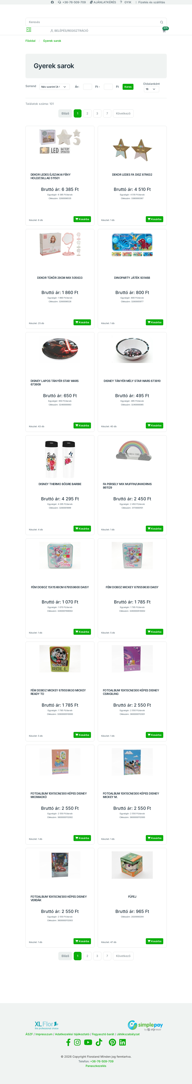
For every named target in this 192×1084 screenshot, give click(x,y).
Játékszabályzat (128, 1034)
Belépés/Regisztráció (69, 30)
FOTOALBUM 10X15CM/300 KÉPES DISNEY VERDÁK (59, 898)
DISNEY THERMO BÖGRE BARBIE (60, 484)
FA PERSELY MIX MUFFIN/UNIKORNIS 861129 (127, 485)
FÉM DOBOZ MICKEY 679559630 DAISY (132, 587)
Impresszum (44, 1034)
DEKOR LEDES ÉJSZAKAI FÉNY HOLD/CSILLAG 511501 (51, 176)
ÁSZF (29, 1034)
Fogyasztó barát (103, 1034)
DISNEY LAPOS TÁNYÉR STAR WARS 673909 (55, 382)
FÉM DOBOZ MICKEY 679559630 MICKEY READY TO (58, 692)
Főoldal (30, 40)
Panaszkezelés (96, 1066)
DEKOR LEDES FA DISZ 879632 (132, 174)
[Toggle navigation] (28, 29)
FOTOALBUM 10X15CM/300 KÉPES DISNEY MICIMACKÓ (59, 795)
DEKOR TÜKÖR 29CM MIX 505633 (59, 277)
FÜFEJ (132, 896)
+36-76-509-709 (72, 2)
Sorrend (30, 86)
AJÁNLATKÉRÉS (103, 2)
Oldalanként (151, 83)
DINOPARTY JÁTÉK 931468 (132, 277)
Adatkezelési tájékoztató (72, 1034)
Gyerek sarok (52, 40)
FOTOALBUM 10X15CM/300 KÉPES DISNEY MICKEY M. (131, 795)
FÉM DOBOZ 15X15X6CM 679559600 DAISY (60, 587)
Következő (123, 113)
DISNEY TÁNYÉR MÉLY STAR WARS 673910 (132, 381)
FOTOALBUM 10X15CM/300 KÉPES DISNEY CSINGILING (131, 692)
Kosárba (82, 219)
